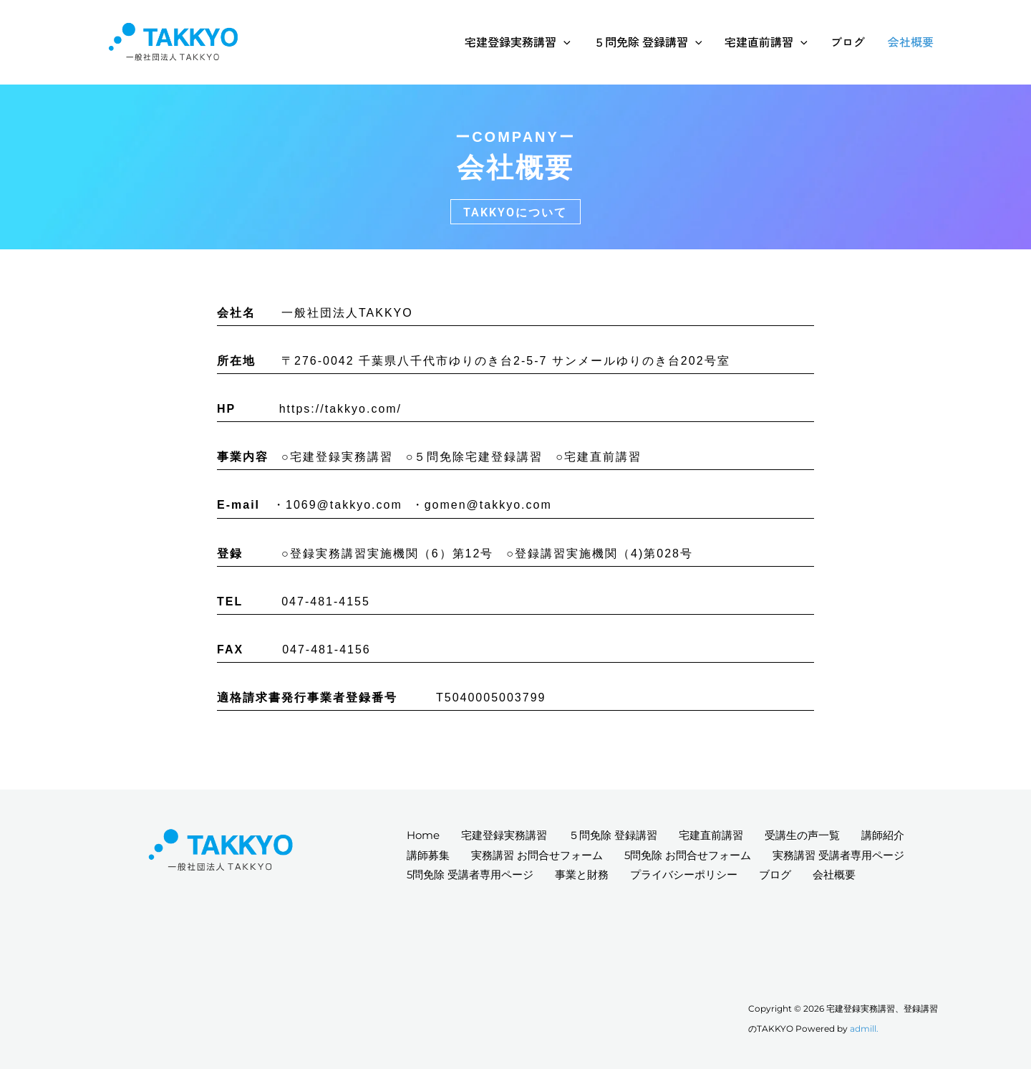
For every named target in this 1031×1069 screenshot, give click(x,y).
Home (423, 835)
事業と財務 (582, 874)
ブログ (848, 41)
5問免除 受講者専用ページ (470, 874)
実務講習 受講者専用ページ (838, 855)
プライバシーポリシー (683, 874)
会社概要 (911, 41)
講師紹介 (882, 835)
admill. (864, 1028)
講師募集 (428, 855)
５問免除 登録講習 (648, 41)
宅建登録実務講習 (518, 41)
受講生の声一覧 (802, 835)
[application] (563, 41)
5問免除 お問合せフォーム (687, 855)
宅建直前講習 (766, 41)
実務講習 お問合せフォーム (537, 855)
